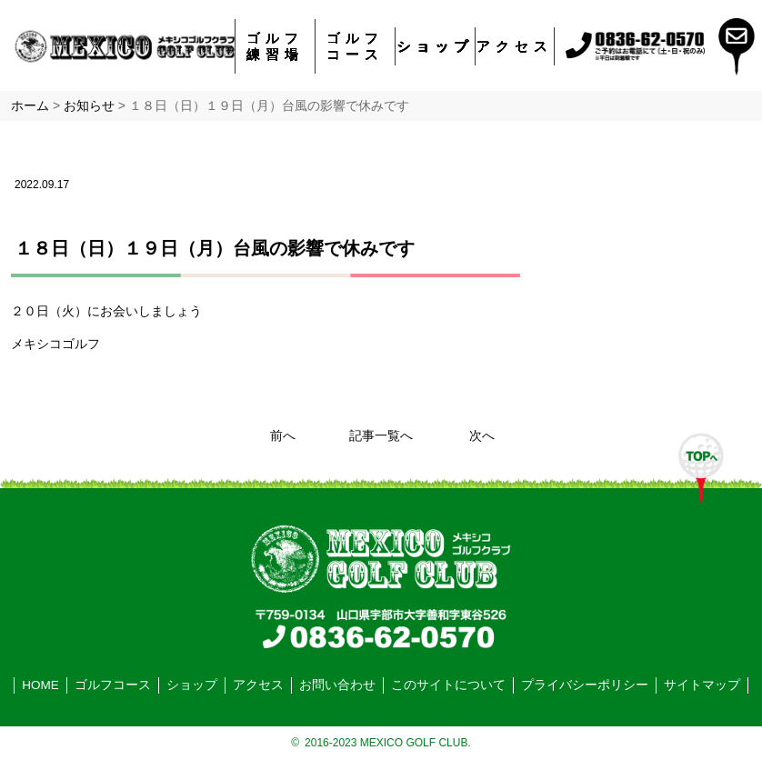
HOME (40, 685)
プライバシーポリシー (584, 685)
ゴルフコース (355, 46)
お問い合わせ (337, 685)
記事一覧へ (381, 436)
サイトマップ (702, 685)
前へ (283, 436)
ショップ (435, 46)
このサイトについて (448, 685)
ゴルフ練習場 (275, 46)
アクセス (514, 46)
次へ (482, 436)
